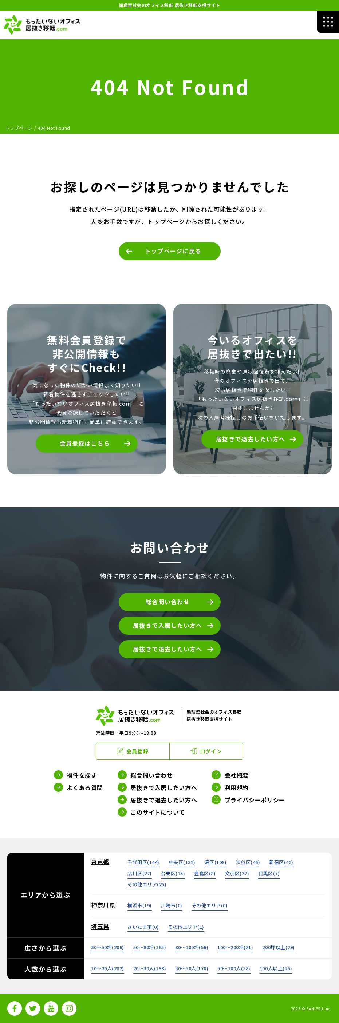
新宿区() (281, 862)
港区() (216, 862)
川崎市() (171, 905)
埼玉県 (100, 926)
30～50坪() (107, 947)
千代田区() (143, 862)
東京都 (100, 861)
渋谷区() (248, 862)
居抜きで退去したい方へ (250, 438)
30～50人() (191, 968)
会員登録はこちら (85, 443)
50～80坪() (149, 947)
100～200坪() (235, 947)
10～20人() (107, 968)
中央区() (182, 862)
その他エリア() (146, 884)
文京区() (237, 873)
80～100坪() (191, 947)
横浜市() (139, 905)
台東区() (173, 873)
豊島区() (205, 873)
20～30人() (149, 968)
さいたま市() (143, 926)
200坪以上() (278, 947)
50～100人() (234, 968)
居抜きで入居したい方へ (167, 625)
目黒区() (269, 873)
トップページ (19, 128)
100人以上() (276, 968)
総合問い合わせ (168, 601)
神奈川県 (103, 904)
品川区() (139, 873)
